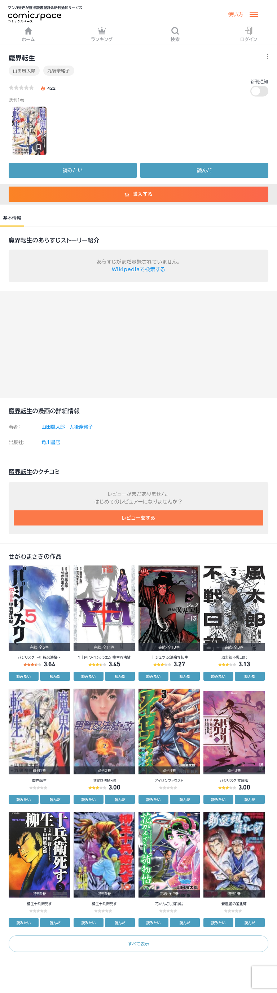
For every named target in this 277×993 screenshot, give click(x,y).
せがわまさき (26, 556)
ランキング (102, 34)
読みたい (73, 170)
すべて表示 (138, 943)
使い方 (235, 14)
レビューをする (138, 517)
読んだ (204, 170)
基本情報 (12, 218)
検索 (175, 34)
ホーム (28, 34)
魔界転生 (20, 240)
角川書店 (50, 442)
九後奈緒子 (59, 70)
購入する (138, 194)
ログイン (248, 34)
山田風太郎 (24, 70)
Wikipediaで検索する (138, 269)
